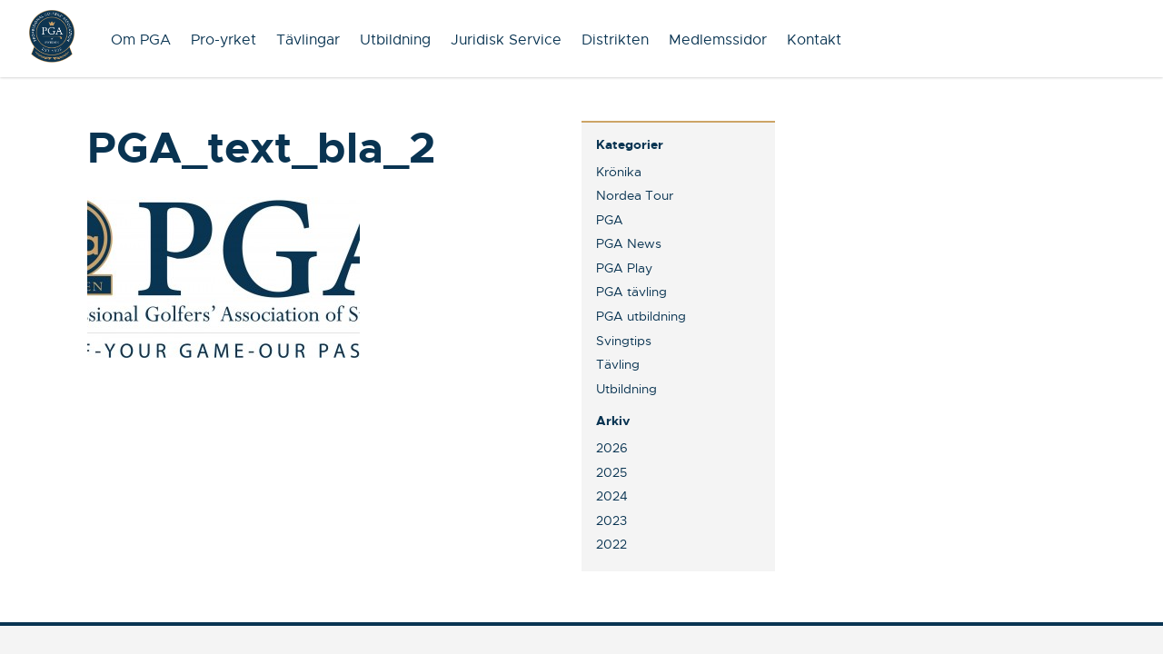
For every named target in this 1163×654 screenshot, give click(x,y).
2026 (612, 448)
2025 (611, 472)
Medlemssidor (718, 40)
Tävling (618, 364)
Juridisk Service (506, 40)
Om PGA (141, 40)
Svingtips (623, 340)
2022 (611, 544)
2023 (611, 520)
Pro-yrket (223, 40)
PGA (609, 220)
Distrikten (615, 40)
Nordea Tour (634, 195)
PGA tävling (631, 291)
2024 (612, 496)
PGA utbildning (641, 316)
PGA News (628, 243)
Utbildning (395, 40)
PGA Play (624, 268)
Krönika (618, 172)
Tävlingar (308, 40)
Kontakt (814, 40)
